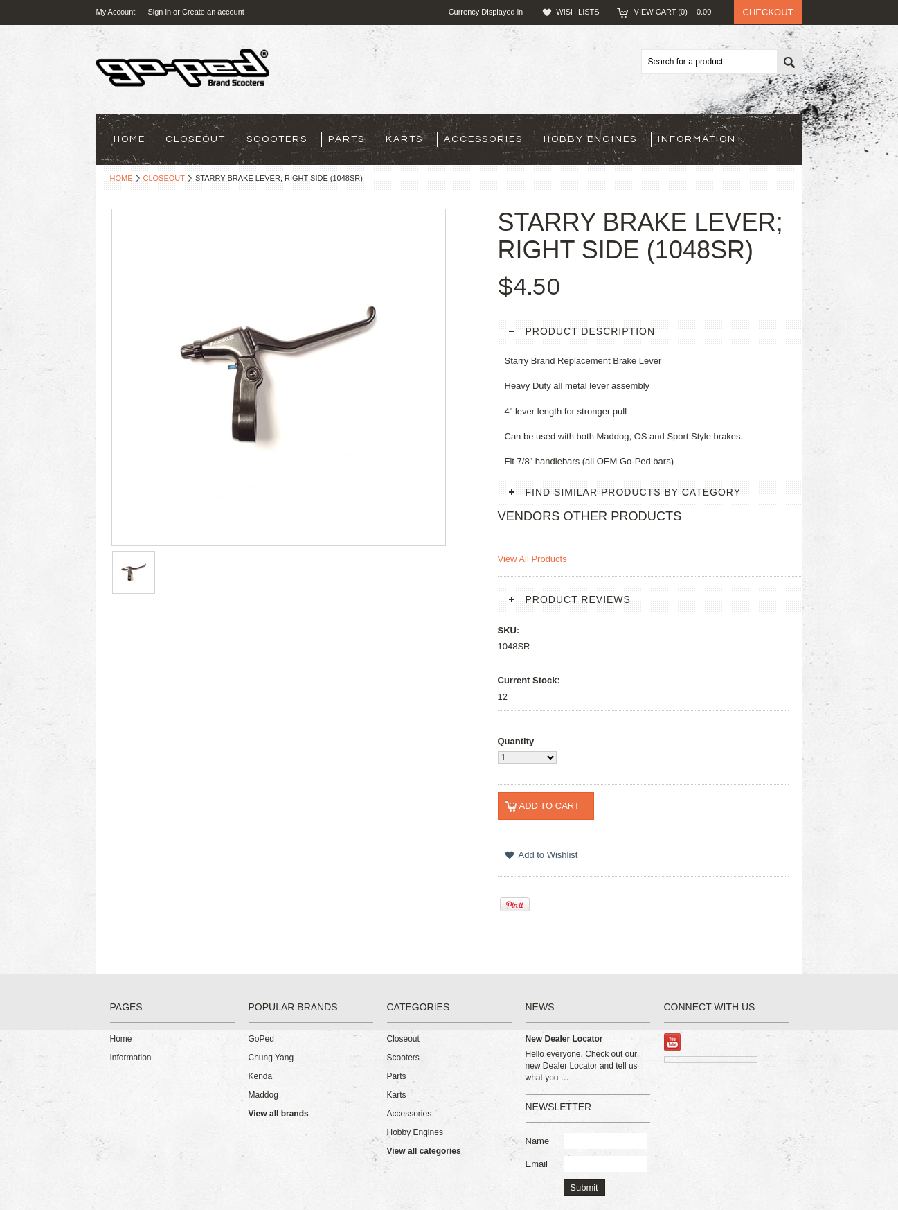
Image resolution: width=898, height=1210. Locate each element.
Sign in (159, 12)
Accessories (483, 139)
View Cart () (677, 12)
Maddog (263, 1095)
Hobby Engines (590, 139)
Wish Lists (577, 12)
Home (121, 178)
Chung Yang (271, 1057)
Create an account (213, 12)
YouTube (672, 1042)
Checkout (768, 12)
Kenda (261, 1076)
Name (538, 1141)
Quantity (516, 741)
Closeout (195, 139)
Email (537, 1164)
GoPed (261, 1039)
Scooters (276, 139)
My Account (116, 12)
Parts (346, 139)
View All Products (532, 559)
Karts (404, 139)
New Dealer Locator (564, 1039)
